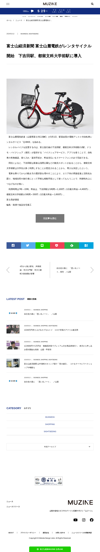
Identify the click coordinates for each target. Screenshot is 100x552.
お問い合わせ (60, 532)
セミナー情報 (55, 16)
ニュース (24, 16)
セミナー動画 (48, 16)
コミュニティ (75, 16)
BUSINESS (24, 34)
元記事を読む (50, 218)
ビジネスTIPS (40, 16)
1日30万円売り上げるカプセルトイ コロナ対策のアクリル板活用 (51, 330)
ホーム (9, 20)
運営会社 (46, 532)
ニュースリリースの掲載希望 (82, 532)
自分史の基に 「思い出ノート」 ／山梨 (41, 382)
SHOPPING (44, 310)
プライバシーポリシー (28, 532)
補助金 (61, 16)
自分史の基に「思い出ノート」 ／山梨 (40, 314)
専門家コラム (67, 16)
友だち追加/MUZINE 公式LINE (50, 549)
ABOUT (11, 532)
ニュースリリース (31, 16)
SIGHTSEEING (34, 34)
